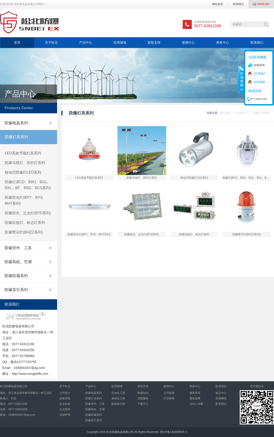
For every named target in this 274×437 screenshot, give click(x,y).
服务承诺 (195, 393)
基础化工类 (118, 398)
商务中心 (222, 42)
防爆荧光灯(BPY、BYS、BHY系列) (25, 200)
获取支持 (154, 42)
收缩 (241, 79)
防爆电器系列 (16, 123)
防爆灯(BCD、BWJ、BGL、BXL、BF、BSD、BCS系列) (28, 185)
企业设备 (64, 403)
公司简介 (64, 393)
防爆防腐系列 (16, 276)
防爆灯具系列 (16, 137)
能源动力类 (118, 403)
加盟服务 (142, 398)
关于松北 (51, 42)
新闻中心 (188, 42)
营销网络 (221, 398)
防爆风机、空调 (18, 262)
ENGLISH (263, 4)
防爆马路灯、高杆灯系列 (25, 163)
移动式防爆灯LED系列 (23, 172)
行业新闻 (168, 398)
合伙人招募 (196, 403)
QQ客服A (259, 73)
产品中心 (85, 42)
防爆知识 (142, 393)
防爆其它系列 (16, 290)
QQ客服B (259, 82)
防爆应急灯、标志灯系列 (25, 223)
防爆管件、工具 (18, 248)
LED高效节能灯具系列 (23, 153)
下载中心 (142, 403)
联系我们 (238, 4)
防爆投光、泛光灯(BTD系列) (28, 213)
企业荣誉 (64, 409)
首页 (17, 42)
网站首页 (217, 4)
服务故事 (195, 398)
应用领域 (119, 42)
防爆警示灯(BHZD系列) (24, 232)
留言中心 (221, 393)
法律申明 (64, 414)
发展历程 (64, 398)
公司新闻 (168, 393)
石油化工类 (118, 393)
